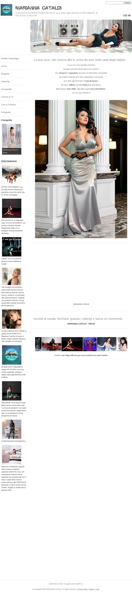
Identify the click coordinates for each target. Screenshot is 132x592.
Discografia (6, 89)
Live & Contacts (8, 104)
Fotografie (6, 112)
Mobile (91, 589)
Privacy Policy (83, 589)
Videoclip (5, 81)
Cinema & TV (7, 97)
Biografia (5, 74)
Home (4, 66)
